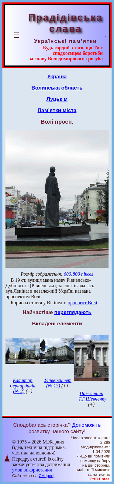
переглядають (72, 312)
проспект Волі (82, 302)
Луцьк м (57, 99)
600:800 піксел (78, 274)
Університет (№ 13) (57, 383)
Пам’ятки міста (57, 110)
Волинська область (56, 88)
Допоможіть (86, 425)
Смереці (46, 475)
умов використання (32, 469)
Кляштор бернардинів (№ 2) (22, 386)
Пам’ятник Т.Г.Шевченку (92, 396)
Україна (57, 76)
